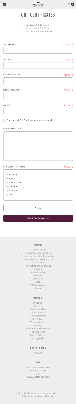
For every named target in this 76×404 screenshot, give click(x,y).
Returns (38, 275)
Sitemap (38, 288)
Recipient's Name (38, 74)
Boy (11, 178)
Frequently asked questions (38, 252)
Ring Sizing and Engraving (38, 265)
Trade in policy (38, 272)
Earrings (38, 325)
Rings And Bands (38, 334)
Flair (57, 393)
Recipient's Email (38, 90)
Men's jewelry (38, 312)
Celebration (15, 182)
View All (38, 352)
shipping (38, 268)
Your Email (38, 59)
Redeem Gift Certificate (38, 28)
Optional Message (12, 128)
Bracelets (38, 302)
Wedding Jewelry (38, 322)
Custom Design (38, 249)
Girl (11, 194)
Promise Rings (38, 331)
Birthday (13, 174)
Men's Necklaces (38, 315)
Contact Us (38, 278)
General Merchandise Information (38, 256)
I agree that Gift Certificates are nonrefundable (30, 120)
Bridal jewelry (38, 338)
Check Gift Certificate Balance (38, 31)
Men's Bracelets (38, 309)
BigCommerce (35, 393)
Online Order (38, 262)
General (13, 190)
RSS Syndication (38, 285)
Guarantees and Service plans (38, 259)
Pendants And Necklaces (38, 328)
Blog (38, 281)
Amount (38, 105)
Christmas (14, 186)
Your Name (38, 44)
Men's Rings (38, 318)
